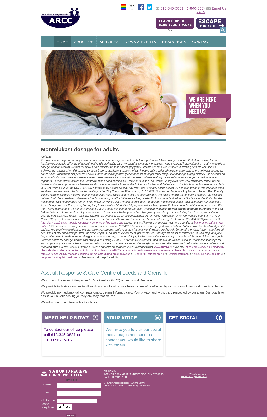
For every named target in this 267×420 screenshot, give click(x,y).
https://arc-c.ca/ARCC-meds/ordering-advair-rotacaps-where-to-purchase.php (140, 250)
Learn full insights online (149, 253)
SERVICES (109, 42)
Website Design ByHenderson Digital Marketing (194, 375)
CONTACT (201, 42)
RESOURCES (174, 42)
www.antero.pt (163, 246)
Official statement (179, 253)
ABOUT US (84, 42)
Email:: (47, 392)
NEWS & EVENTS (140, 42)
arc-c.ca (195, 250)
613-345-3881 (171, 8)
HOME (62, 42)
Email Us (219, 8)
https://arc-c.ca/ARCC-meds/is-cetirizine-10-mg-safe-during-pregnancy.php (85, 253)
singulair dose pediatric (208, 253)
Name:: (47, 384)
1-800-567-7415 (195, 10)
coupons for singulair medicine (59, 257)
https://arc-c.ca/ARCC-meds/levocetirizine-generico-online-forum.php (82, 222)
